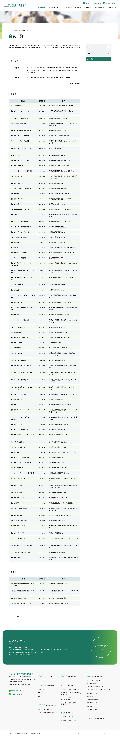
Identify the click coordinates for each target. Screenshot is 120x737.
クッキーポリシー (35, 733)
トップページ (45, 676)
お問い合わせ (112, 7)
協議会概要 (16, 31)
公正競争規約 (67, 7)
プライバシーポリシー (21, 733)
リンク (10, 733)
